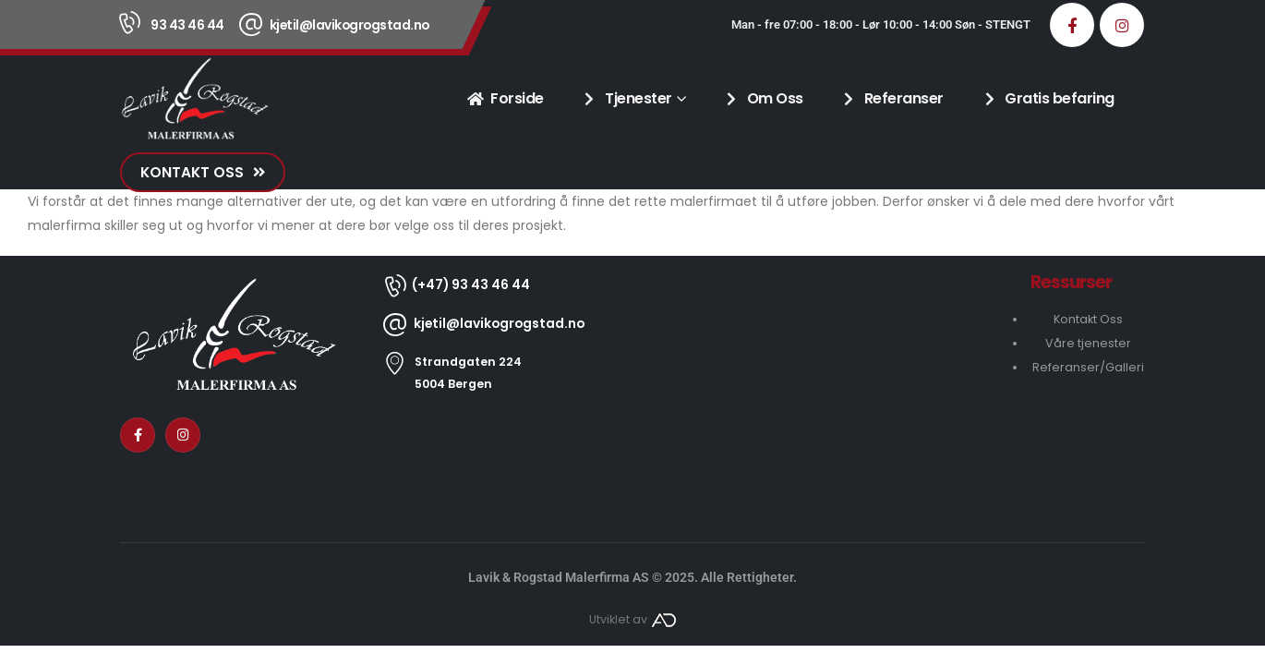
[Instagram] (1122, 25)
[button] (306, 173)
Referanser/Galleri (1088, 367)
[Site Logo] (195, 98)
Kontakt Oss (1088, 319)
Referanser (892, 98)
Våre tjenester (1088, 343)
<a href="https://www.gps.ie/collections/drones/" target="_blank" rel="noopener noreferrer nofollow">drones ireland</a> (808, 385)
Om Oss (763, 98)
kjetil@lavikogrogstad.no (349, 25)
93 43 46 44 (187, 25)
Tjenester (626, 98)
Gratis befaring (1047, 98)
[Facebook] (1072, 25)
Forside (505, 98)
